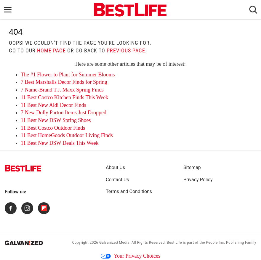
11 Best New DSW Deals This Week (60, 143)
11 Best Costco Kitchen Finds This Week (64, 97)
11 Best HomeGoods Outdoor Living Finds (67, 135)
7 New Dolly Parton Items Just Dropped (63, 112)
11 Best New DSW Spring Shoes (56, 120)
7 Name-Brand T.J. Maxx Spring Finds (62, 90)
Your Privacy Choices (130, 256)
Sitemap (192, 167)
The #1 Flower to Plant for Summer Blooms (68, 75)
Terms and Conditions (129, 191)
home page (51, 50)
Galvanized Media (114, 242)
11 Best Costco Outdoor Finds (53, 128)
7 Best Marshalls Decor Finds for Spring (64, 82)
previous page (126, 50)
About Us (115, 167)
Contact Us (117, 179)
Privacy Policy (198, 179)
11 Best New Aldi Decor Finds (53, 105)
